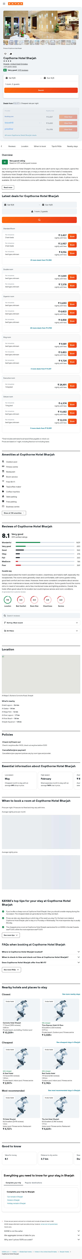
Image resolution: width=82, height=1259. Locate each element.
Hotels (14, 1252)
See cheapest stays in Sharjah (68, 1042)
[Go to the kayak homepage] (15, 3)
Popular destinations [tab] (33, 1183)
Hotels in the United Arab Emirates (46, 1252)
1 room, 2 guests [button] (12, 84)
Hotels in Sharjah (13, 1200)
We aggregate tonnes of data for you (42, 1235)
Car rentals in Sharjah (15, 1197)
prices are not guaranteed (49, 1224)
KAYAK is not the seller (42, 1231)
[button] (4, 3)
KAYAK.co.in (6, 1252)
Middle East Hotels (25, 1252)
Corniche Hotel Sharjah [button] (12, 1023)
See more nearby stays (71, 994)
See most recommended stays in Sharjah (64, 1090)
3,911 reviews (23, 70)
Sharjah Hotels (64, 1252)
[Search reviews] (43, 615)
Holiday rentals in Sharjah (16, 1203)
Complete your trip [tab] (13, 1183)
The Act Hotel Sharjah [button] (50, 1119)
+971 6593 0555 (10, 67)
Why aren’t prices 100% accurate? (42, 1239)
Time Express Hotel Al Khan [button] (52, 1025)
